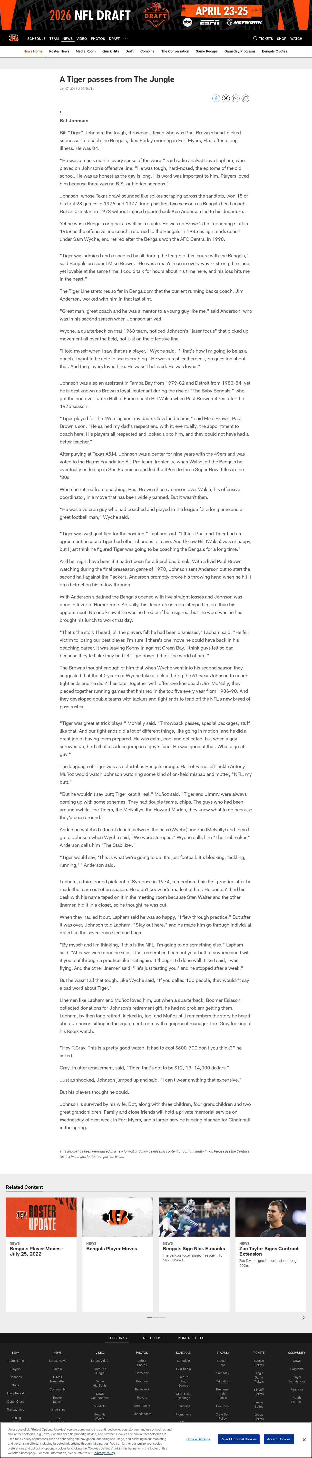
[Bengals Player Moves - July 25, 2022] (41, 1230)
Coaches (17, 1376)
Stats (17, 1384)
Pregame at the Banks (221, 1392)
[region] (156, 1440)
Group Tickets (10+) (257, 1417)
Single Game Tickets (257, 1377)
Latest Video (101, 1360)
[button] (149, 1317)
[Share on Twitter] (226, 101)
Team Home (18, 1360)
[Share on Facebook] (216, 101)
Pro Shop (221, 1404)
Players (17, 1368)
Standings (182, 1400)
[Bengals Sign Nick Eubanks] (194, 1233)
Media (59, 1368)
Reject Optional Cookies (239, 1439)
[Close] (304, 1439)
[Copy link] (245, 99)
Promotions (182, 1408)
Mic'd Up (100, 1404)
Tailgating (221, 1380)
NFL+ (182, 1416)
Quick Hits (59, 1408)
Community (59, 1388)
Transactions (18, 1412)
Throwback (142, 1388)
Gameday (142, 1372)
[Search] (255, 38)
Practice (141, 1380)
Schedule (182, 1360)
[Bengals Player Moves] (117, 1227)
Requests (294, 1388)
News (294, 1360)
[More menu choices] (125, 38)
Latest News (59, 1360)
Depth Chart (18, 1404)
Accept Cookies (279, 1439)
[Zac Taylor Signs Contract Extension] (270, 1236)
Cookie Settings (198, 1439)
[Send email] (236, 101)
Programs (294, 1368)
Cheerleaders (141, 1412)
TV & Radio (182, 1368)
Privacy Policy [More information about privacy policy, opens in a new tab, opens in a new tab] (104, 1453)
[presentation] (304, 1318)
